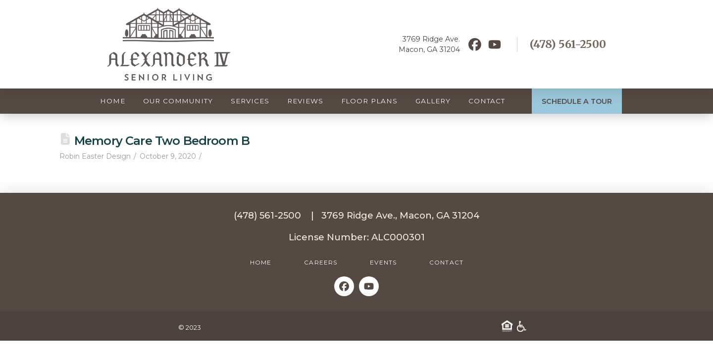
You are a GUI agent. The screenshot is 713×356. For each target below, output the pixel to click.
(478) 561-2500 (568, 44)
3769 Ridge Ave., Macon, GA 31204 (400, 215)
